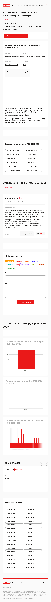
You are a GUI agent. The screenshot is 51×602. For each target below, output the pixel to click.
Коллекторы (9, 264)
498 (24, 65)
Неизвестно (9, 261)
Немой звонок (25, 264)
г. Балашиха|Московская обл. (34, 57)
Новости (35, 5)
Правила (41, 5)
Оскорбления (35, 261)
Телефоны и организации (23, 5)
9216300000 (9, 469)
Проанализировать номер (16, 36)
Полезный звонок (11, 268)
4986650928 (11, 198)
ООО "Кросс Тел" (11, 65)
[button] (41, 464)
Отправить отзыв (25, 302)
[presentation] (25, 309)
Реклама (27, 261)
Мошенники (19, 261)
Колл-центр (41, 264)
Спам (17, 264)
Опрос (33, 264)
